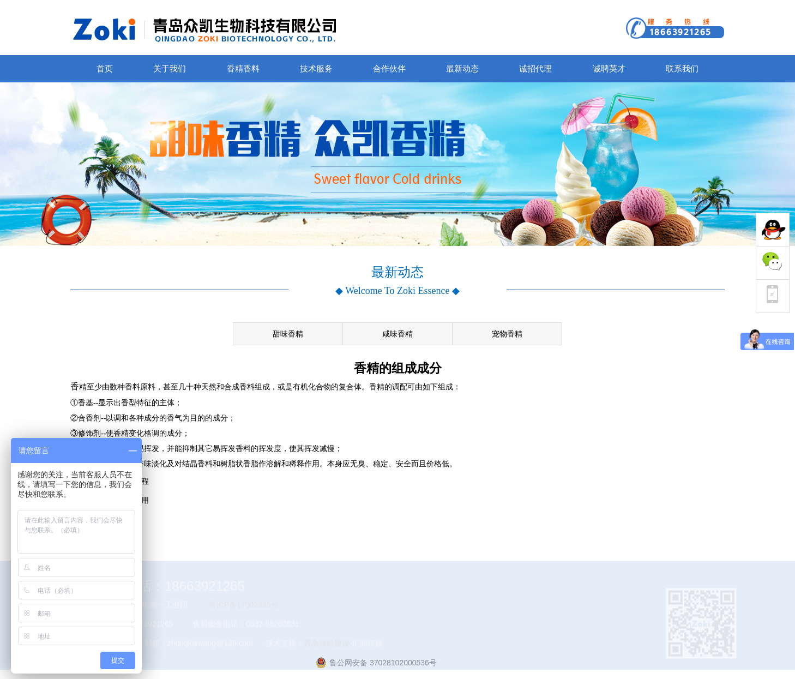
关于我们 (169, 68)
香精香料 (243, 68)
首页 (105, 68)
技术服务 (316, 68)
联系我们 (682, 68)
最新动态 (462, 68)
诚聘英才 (609, 68)
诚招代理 (535, 68)
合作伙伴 (389, 68)
